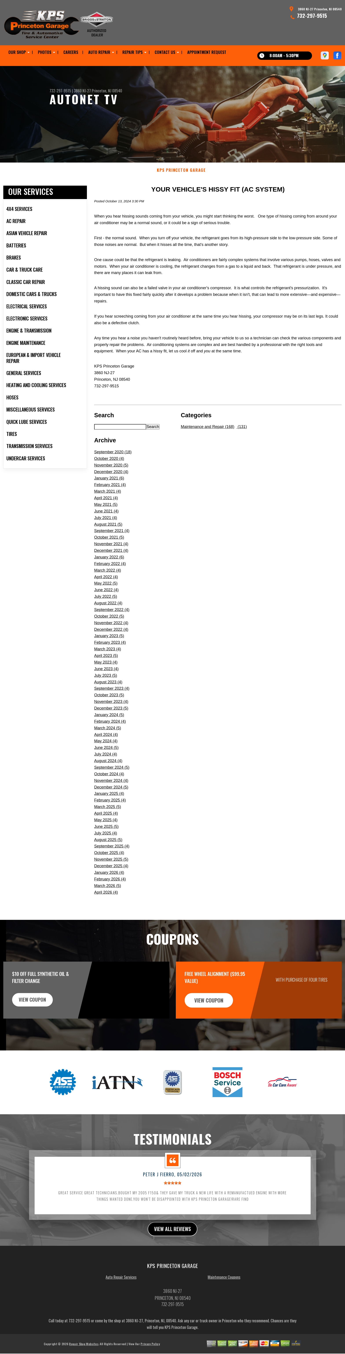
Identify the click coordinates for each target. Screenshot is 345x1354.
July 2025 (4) (105, 839)
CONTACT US (165, 52)
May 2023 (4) (105, 668)
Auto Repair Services (121, 1284)
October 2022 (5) (109, 622)
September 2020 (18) (113, 458)
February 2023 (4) (110, 649)
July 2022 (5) (105, 603)
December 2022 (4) (111, 636)
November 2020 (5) (111, 471)
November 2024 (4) (111, 787)
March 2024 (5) (107, 734)
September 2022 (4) (111, 616)
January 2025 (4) (109, 800)
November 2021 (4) (111, 550)
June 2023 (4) (106, 675)
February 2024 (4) (110, 728)
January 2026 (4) (109, 879)
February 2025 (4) (110, 807)
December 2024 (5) (111, 793)
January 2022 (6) (109, 563)
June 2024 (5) (106, 754)
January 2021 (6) (109, 485)
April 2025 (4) (106, 820)
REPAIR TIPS (132, 52)
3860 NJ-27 (82, 90)
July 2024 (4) (105, 761)
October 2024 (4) (109, 780)
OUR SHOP (17, 52)
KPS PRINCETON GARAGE (181, 176)
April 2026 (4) (106, 899)
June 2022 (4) (106, 596)
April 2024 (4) (106, 741)
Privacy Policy (150, 1350)
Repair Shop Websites (83, 1350)
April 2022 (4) (106, 583)
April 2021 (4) (106, 504)
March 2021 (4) (107, 498)
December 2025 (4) (111, 872)
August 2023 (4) (108, 688)
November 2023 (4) (111, 708)
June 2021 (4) (106, 517)
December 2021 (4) (111, 557)
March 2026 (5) (107, 892)
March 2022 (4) (107, 577)
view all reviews (172, 1235)
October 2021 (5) (109, 544)
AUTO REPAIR (99, 52)
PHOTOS (44, 52)
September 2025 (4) (111, 853)
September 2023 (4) (111, 695)
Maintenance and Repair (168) (207, 433)
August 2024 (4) (108, 767)
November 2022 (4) (111, 629)
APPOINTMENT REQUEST (206, 52)
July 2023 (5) (105, 682)
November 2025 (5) (111, 866)
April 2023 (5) (106, 662)
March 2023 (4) (107, 655)
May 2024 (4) (105, 747)
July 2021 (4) (105, 524)
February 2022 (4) (110, 570)
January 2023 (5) (109, 642)
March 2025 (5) (107, 813)
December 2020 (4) (111, 478)
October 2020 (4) (109, 465)
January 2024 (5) (109, 721)
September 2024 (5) (111, 774)
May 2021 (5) (105, 511)
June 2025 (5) (106, 833)
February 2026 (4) (110, 885)
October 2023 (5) (109, 701)
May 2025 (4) (105, 826)
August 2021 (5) (108, 531)
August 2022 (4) (108, 609)
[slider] (172, 1189)
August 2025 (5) (108, 846)
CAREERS (70, 52)
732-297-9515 (312, 15)
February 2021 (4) (110, 491)
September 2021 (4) (111, 537)
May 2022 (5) (105, 590)
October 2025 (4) (109, 859)
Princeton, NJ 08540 (107, 90)
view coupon (36, 1007)
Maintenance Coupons (224, 1284)
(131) (242, 433)
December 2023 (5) (111, 714)
